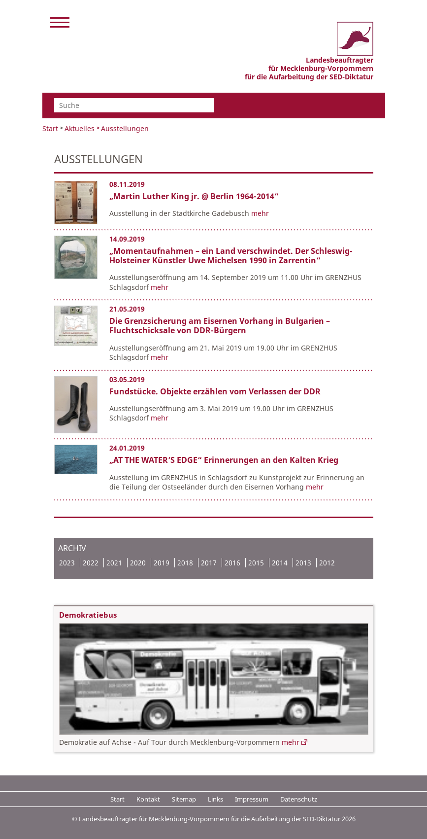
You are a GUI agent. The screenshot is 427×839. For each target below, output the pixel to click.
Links (215, 799)
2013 (303, 562)
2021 (114, 562)
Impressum (251, 799)
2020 (138, 562)
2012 (327, 562)
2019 (161, 562)
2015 (256, 562)
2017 (209, 562)
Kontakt (148, 799)
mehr (260, 213)
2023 (67, 562)
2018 (185, 562)
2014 (280, 562)
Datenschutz (298, 799)
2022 (91, 562)
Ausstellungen (125, 128)
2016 (232, 562)
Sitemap (184, 799)
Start (50, 128)
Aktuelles (80, 128)
